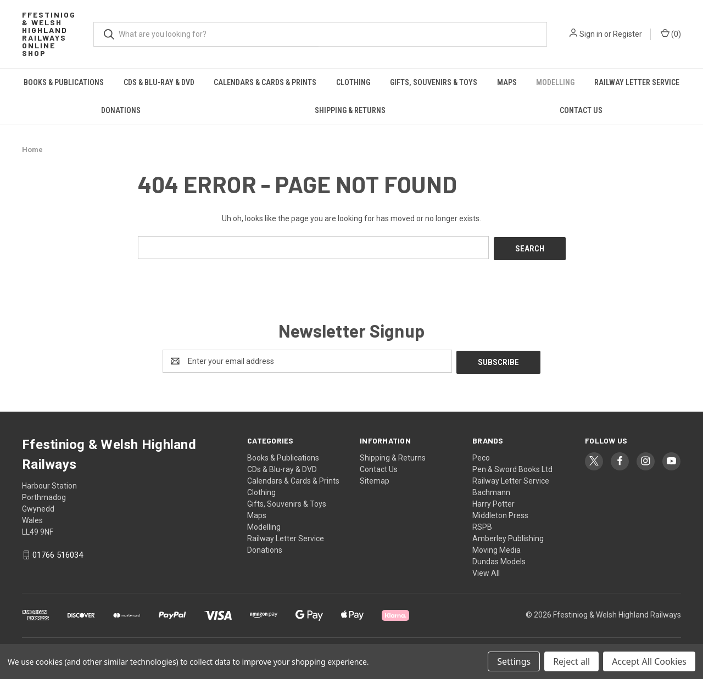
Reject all (571, 661)
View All (486, 570)
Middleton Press (500, 512)
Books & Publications (64, 82)
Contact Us (581, 110)
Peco (481, 455)
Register (627, 34)
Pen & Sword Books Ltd (512, 466)
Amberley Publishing (508, 535)
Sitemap (374, 478)
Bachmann (491, 489)
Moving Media (496, 547)
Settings (514, 661)
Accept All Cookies (649, 661)
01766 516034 (57, 553)
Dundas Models (499, 558)
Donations (121, 110)
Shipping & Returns (350, 110)
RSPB (482, 524)
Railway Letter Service (636, 82)
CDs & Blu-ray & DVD (159, 82)
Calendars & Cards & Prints (265, 82)
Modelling (555, 82)
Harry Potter (493, 501)
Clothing (353, 82)
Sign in (590, 34)
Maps (507, 82)
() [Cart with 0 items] (671, 33)
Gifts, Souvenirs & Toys (433, 82)
